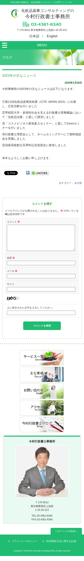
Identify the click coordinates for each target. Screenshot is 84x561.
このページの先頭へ (66, 536)
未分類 (78, 183)
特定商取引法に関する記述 (61, 546)
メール (12, 276)
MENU (42, 45)
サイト (10, 289)
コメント (13, 221)
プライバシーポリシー (24, 546)
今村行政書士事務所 (47, 14)
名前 (11, 262)
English (52, 36)
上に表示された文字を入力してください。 (31, 312)
